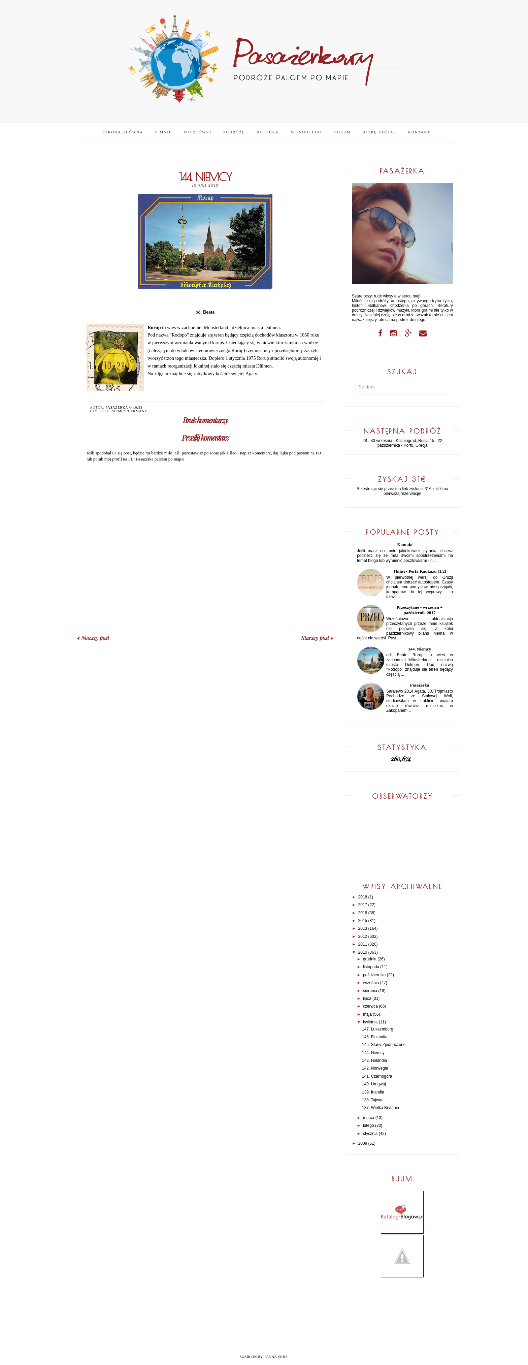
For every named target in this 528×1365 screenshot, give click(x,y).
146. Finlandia (374, 1037)
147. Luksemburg (377, 1029)
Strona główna (122, 132)
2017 (362, 904)
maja (367, 1014)
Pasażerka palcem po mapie (160, 459)
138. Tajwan (373, 1100)
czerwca (370, 1006)
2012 (362, 936)
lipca (367, 998)
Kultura (268, 132)
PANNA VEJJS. (276, 1357)
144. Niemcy (419, 649)
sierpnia (370, 990)
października (374, 975)
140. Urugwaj (374, 1084)
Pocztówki (197, 132)
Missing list (307, 132)
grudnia (369, 959)
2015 (362, 920)
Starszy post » (317, 637)
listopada (371, 966)
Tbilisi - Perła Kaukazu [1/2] (419, 571)
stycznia (370, 1133)
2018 (362, 897)
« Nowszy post (93, 637)
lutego (368, 1125)
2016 (362, 913)
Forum (342, 132)
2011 (362, 944)
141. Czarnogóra (377, 1076)
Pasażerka (419, 685)
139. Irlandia (373, 1092)
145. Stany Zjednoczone (383, 1044)
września (371, 982)
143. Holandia (374, 1060)
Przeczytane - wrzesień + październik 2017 (420, 610)
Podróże (234, 132)
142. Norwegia (375, 1068)
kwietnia (370, 1022)
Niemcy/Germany (129, 411)
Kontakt (419, 132)
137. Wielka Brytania (380, 1107)
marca (368, 1117)
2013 (362, 928)
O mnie (163, 132)
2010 (362, 952)
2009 (362, 1143)
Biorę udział (379, 132)
